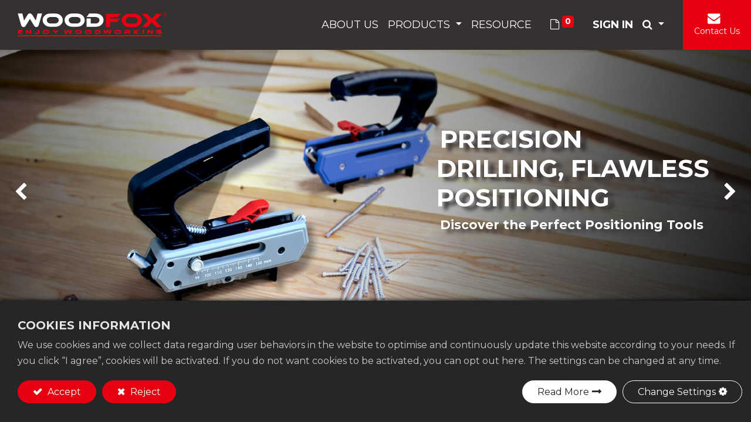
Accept (63, 391)
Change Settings (677, 391)
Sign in (613, 24)
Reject (144, 391)
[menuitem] (350, 25)
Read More (563, 391)
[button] (653, 25)
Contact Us (717, 31)
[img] (30, 192)
